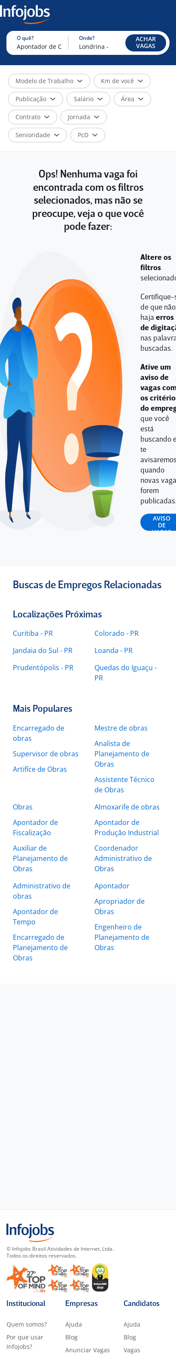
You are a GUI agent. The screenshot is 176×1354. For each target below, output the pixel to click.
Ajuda (73, 1324)
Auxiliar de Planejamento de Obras (40, 858)
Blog (71, 1337)
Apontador (112, 886)
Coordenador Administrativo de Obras (123, 858)
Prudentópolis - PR (43, 667)
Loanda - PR (113, 650)
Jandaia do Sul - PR (43, 650)
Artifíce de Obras (40, 769)
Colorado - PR (116, 633)
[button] (145, 42)
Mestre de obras (121, 728)
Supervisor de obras (46, 753)
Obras (23, 807)
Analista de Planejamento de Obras (121, 754)
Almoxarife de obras (127, 807)
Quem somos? (26, 1324)
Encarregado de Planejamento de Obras (40, 948)
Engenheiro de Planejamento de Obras (121, 937)
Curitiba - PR (33, 633)
